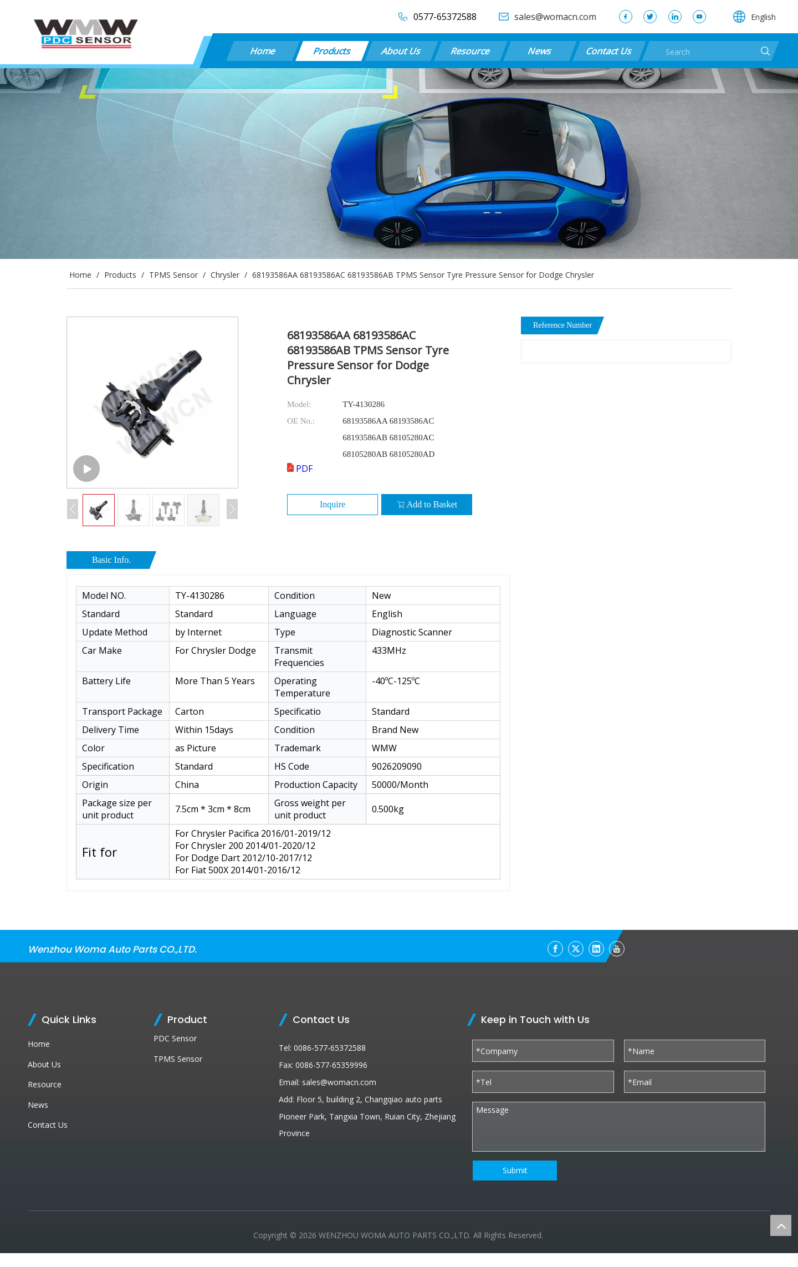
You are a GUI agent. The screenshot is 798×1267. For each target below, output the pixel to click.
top (780, 1225)
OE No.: (301, 420)
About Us (401, 51)
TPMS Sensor (178, 1059)
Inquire (332, 504)
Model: (299, 404)
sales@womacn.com (339, 1082)
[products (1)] (399, 163)
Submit (515, 1170)
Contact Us (609, 51)
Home (262, 51)
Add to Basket (427, 505)
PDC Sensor (175, 1038)
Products (332, 51)
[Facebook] (555, 948)
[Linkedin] (596, 948)
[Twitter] (576, 948)
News (540, 51)
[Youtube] (617, 948)
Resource (470, 51)
